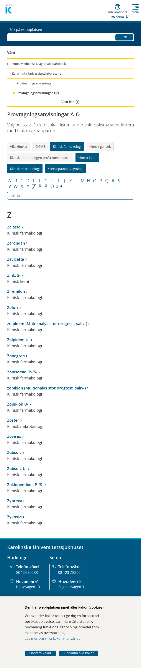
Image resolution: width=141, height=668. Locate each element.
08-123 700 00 (69, 572)
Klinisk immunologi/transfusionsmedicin (40, 157)
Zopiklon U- (17, 404)
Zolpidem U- (18, 339)
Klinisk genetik (100, 146)
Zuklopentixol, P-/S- (25, 484)
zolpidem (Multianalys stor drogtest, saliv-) (47, 323)
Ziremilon (16, 291)
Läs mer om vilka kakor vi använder (53, 638)
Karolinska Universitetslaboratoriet (37, 73)
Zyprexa (14, 500)
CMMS (40, 146)
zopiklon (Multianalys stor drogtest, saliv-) (46, 388)
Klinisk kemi (87, 157)
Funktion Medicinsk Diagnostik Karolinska (37, 64)
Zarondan (16, 243)
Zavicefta (15, 259)
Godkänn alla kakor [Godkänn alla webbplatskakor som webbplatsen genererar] (79, 653)
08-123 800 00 (27, 572)
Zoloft (12, 307)
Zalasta (13, 227)
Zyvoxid (14, 516)
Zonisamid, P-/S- (22, 371)
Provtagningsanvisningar (35, 83)
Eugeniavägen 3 (71, 586)
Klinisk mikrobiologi (25, 168)
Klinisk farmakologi (67, 146)
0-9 (59, 186)
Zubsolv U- (17, 468)
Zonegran (16, 355)
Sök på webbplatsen (25, 29)
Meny (135, 12)
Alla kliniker (19, 146)
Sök (124, 37)
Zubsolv (14, 452)
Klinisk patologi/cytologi (65, 168)
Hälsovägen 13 (28, 586)
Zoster (13, 420)
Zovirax (14, 436)
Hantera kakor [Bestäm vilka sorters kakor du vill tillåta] (40, 653)
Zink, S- (14, 275)
